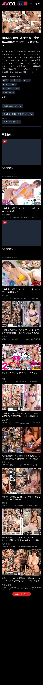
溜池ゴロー (13, 465)
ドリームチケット (14, 382)
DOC (12, 506)
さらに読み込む (21, 594)
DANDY (13, 546)
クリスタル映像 (14, 217)
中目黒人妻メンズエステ (12, 106)
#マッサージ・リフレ (11, 88)
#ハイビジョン (8, 92)
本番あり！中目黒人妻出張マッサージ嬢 (18, 114)
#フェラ (27, 80)
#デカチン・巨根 (9, 84)
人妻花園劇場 (12, 588)
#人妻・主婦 (15, 80)
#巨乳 (5, 80)
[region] (21, 22)
